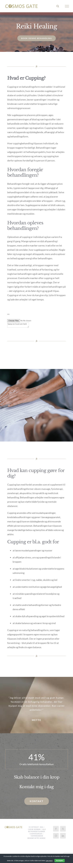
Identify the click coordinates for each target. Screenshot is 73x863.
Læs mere (49, 861)
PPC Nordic (41, 838)
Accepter (59, 861)
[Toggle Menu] (67, 6)
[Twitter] (63, 829)
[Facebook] (56, 829)
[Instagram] (56, 836)
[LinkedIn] (63, 836)
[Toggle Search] (57, 6)
